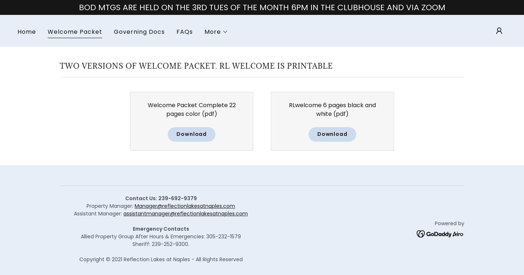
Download (191, 134)
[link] (440, 233)
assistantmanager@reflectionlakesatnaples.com (185, 213)
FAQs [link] (184, 32)
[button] (216, 32)
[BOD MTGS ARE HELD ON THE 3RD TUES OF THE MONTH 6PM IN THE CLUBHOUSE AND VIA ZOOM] (262, 7)
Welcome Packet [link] (75, 32)
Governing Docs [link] (139, 32)
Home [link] (26, 32)
